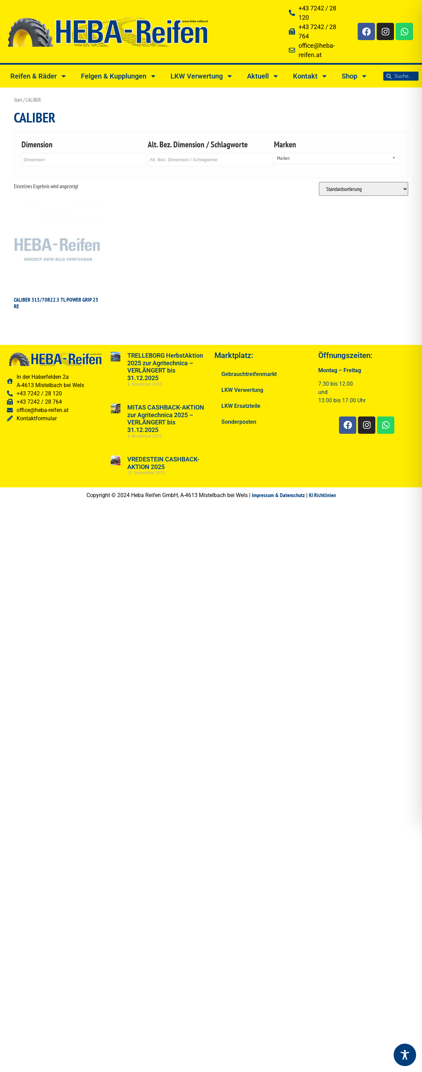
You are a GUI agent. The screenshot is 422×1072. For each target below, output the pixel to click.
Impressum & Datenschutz (278, 495)
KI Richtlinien (322, 495)
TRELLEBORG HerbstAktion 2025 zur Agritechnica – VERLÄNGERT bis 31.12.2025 (165, 367)
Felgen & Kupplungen (119, 76)
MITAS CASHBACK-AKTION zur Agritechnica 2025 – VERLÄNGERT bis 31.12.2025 (165, 418)
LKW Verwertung (202, 76)
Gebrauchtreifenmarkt (249, 374)
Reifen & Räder (38, 76)
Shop (355, 76)
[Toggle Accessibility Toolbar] (405, 1055)
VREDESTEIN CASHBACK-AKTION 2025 (163, 463)
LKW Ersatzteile (240, 406)
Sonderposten (238, 422)
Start (18, 100)
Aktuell (263, 76)
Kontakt (310, 76)
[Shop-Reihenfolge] (363, 189)
